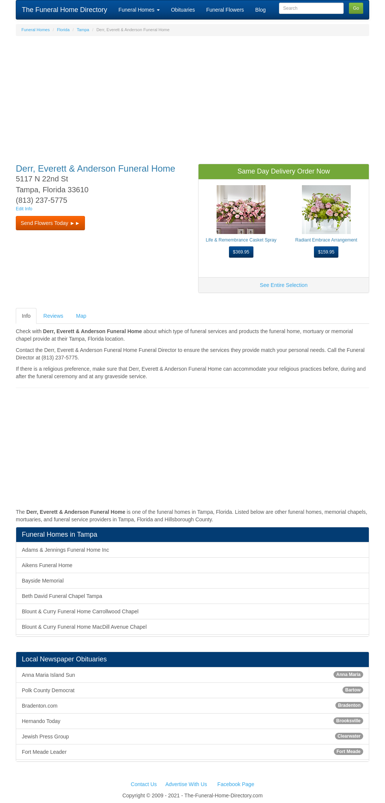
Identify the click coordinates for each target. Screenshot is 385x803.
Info (26, 316)
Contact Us (144, 784)
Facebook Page (235, 784)
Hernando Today (192, 720)
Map (81, 316)
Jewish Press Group (192, 736)
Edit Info (24, 208)
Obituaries (183, 10)
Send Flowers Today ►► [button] (50, 223)
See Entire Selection (284, 285)
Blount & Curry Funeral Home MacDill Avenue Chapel (84, 627)
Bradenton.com (192, 705)
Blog (260, 10)
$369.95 (241, 252)
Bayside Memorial (43, 581)
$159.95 (326, 252)
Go (356, 8)
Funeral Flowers (225, 10)
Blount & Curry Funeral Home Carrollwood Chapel (80, 611)
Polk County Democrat (192, 690)
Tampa (83, 29)
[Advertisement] (192, 96)
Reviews (53, 316)
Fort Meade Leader (192, 751)
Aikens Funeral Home (47, 565)
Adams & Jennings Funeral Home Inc (65, 550)
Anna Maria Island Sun (192, 674)
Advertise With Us (186, 784)
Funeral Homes (139, 10)
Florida (63, 29)
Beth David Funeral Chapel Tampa (62, 596)
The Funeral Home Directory (64, 10)
